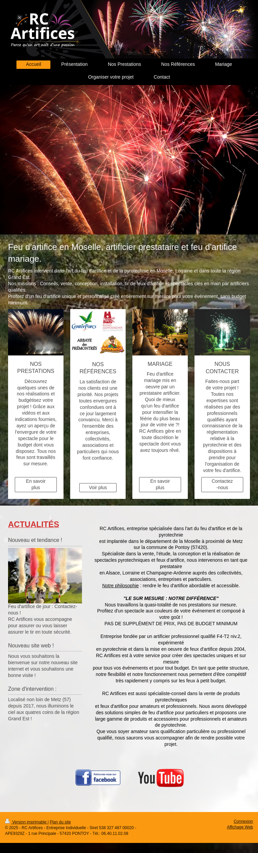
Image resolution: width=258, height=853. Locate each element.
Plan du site (60, 822)
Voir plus (98, 487)
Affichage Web (240, 827)
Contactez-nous (222, 484)
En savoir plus (35, 484)
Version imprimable (26, 822)
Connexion (243, 821)
